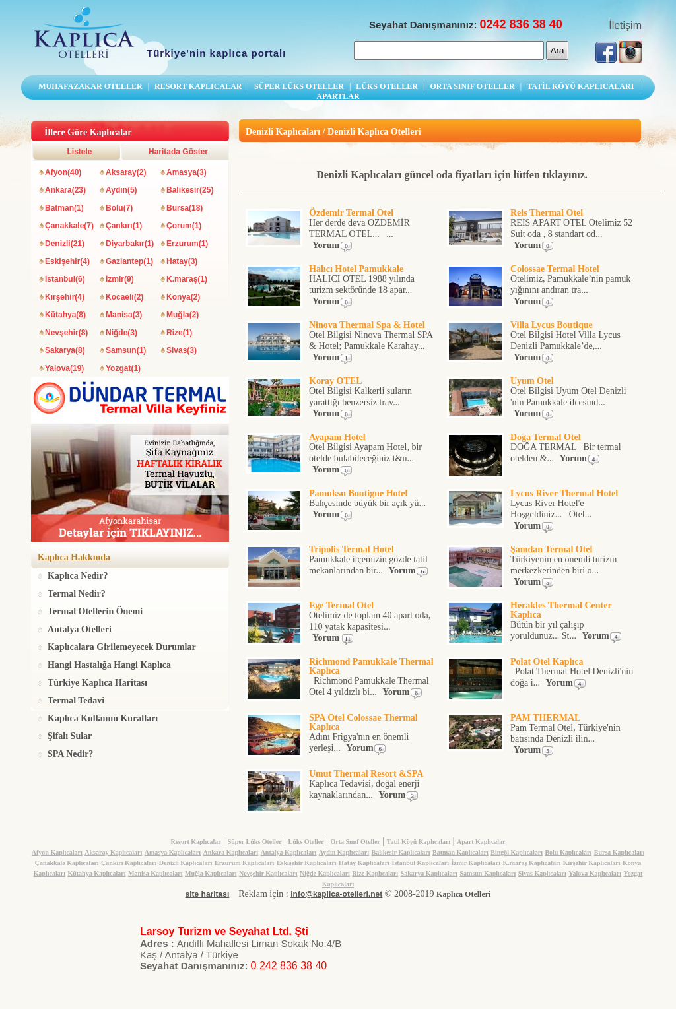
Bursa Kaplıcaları (619, 852)
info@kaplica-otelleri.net (336, 894)
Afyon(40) (63, 172)
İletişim (625, 25)
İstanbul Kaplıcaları (420, 862)
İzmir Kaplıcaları (475, 862)
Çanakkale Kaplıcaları (67, 862)
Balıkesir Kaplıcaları (401, 852)
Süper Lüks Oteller (255, 841)
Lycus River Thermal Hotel (564, 493)
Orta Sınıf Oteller (355, 841)
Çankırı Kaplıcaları (128, 862)
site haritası (208, 894)
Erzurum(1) (187, 243)
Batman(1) (64, 207)
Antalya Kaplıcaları (289, 852)
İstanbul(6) (65, 279)
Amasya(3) (186, 172)
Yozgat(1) (123, 368)
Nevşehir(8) (66, 332)
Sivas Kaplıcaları (542, 873)
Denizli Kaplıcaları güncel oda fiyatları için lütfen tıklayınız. (452, 174)
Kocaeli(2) (124, 297)
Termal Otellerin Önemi (95, 611)
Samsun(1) (126, 350)
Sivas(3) (181, 350)
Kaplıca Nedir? (78, 576)
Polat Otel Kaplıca (546, 662)
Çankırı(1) (124, 225)
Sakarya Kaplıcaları (429, 873)
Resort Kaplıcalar (195, 841)
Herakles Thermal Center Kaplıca (560, 610)
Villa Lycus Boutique (551, 325)
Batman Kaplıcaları (460, 852)
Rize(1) (179, 332)
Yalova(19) (64, 368)
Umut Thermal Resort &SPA (366, 774)
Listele (79, 151)
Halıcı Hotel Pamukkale (356, 269)
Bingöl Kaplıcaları (516, 852)
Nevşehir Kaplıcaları (268, 873)
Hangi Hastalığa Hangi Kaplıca (109, 665)
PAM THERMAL (545, 718)
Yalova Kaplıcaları (594, 873)
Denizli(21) (64, 243)
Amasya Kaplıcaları (173, 852)
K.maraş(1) (186, 279)
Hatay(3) (181, 261)
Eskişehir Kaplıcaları (307, 862)
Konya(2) (183, 297)
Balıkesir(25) (189, 190)
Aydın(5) (121, 190)
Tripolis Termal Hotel (351, 549)
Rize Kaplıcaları (375, 873)
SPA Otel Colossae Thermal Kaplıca (363, 722)
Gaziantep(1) (129, 261)
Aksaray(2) (126, 172)
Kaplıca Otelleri (463, 894)
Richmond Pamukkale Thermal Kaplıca (371, 666)
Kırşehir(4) (64, 297)
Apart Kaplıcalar (481, 841)
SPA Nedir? (70, 754)
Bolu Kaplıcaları (568, 852)
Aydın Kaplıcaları (344, 852)
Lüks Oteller (305, 841)
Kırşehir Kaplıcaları (592, 862)
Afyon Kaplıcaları (57, 852)
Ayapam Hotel (337, 437)
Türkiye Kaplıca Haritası (97, 683)
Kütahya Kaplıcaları (96, 873)
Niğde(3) (121, 332)
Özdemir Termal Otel (351, 213)
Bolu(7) (119, 207)
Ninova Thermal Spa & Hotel (367, 325)
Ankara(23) (65, 190)
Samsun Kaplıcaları (487, 873)
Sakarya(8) (65, 350)
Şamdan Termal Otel (551, 549)
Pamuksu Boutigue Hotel (358, 493)
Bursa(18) (184, 207)
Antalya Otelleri (80, 629)
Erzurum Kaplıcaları (244, 862)
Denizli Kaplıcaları (186, 862)
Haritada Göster (178, 151)
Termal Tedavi (76, 700)
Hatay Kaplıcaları (364, 862)
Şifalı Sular (70, 736)
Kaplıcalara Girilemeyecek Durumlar (122, 647)
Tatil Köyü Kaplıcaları (418, 841)
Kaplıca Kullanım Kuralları (103, 718)
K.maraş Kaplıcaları (531, 862)
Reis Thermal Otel (546, 213)
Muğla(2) (182, 314)
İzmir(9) (120, 279)
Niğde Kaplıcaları (325, 873)
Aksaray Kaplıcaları (113, 852)
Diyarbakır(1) (130, 243)
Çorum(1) (183, 225)
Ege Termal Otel (341, 605)
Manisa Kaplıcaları (155, 873)
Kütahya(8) (65, 314)
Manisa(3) (124, 314)
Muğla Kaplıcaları (211, 873)
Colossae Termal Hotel (554, 269)
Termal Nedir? (77, 594)
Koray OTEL (335, 381)
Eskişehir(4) (67, 261)
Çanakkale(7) (69, 225)
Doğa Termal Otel (545, 437)
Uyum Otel (532, 381)
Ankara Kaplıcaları (231, 852)
